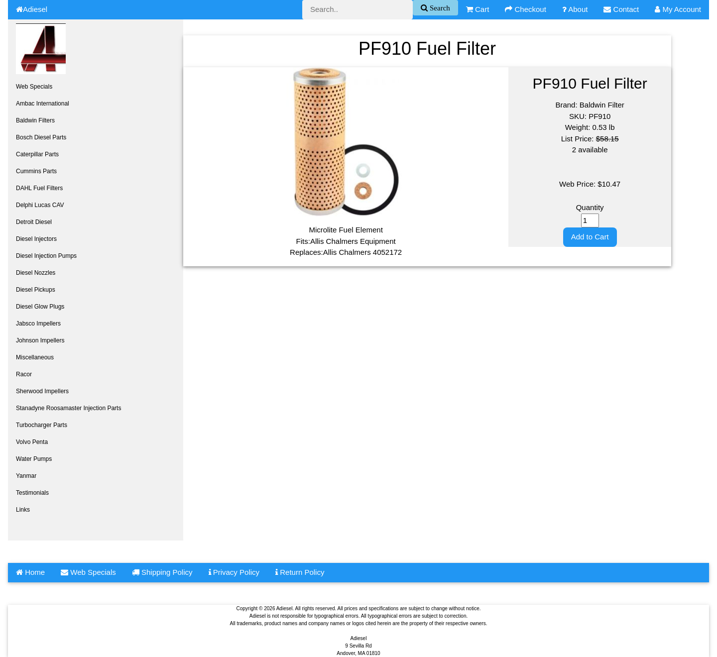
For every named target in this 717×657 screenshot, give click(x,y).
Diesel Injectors (36, 238)
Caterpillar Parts (37, 154)
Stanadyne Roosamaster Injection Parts (68, 408)
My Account (678, 9)
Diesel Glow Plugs (40, 306)
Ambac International (42, 103)
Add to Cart (590, 236)
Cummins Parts (36, 171)
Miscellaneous (35, 357)
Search (439, 7)
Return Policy (299, 572)
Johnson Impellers (40, 340)
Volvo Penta (32, 441)
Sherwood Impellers (42, 391)
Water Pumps (34, 458)
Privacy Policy (234, 572)
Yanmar (26, 475)
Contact (621, 9)
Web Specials (34, 86)
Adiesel (31, 9)
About (575, 9)
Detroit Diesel (34, 222)
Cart (477, 9)
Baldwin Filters (35, 120)
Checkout (525, 9)
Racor (24, 374)
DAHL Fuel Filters (39, 188)
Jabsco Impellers (38, 323)
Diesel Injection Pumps (46, 255)
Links (23, 509)
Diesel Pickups (35, 289)
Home (30, 572)
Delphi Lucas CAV (40, 205)
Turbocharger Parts (41, 425)
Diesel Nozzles (35, 272)
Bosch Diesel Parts (41, 137)
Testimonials (32, 492)
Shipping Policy (162, 572)
